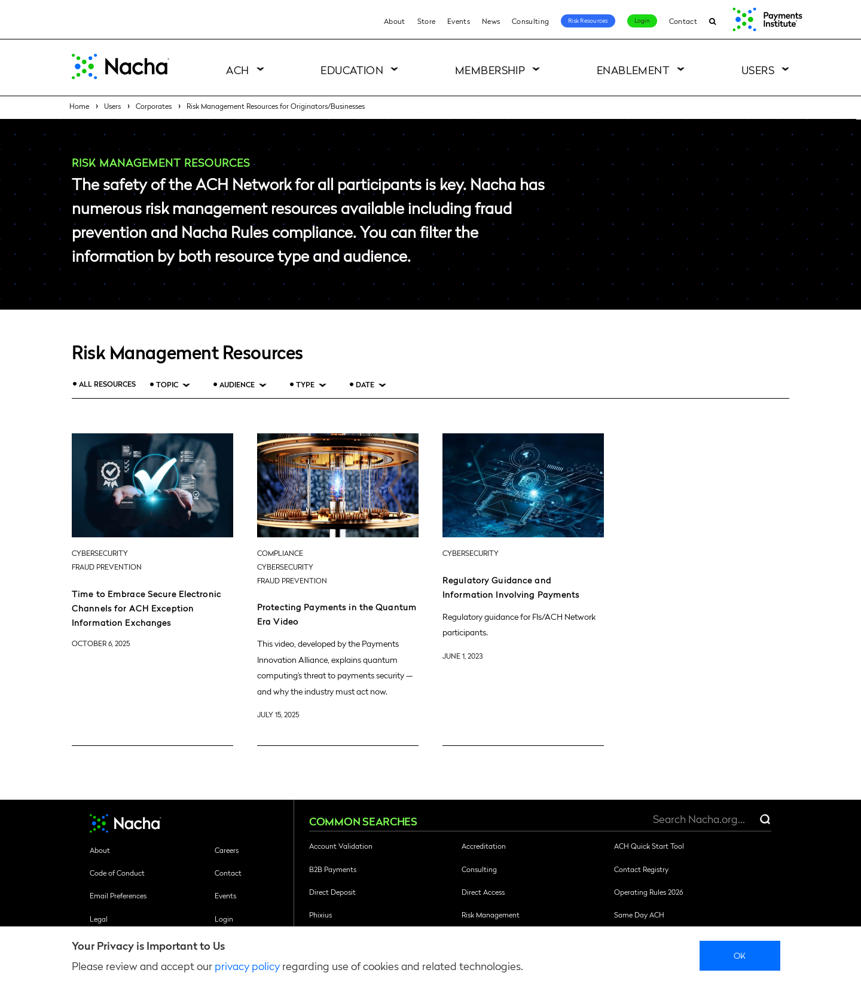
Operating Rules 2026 (648, 892)
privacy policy (247, 965)
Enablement (633, 70)
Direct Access (483, 892)
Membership (490, 70)
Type (305, 384)
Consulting (530, 21)
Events (458, 21)
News (491, 21)
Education (351, 70)
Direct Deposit (332, 892)
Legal (99, 918)
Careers (227, 850)
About (394, 21)
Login (642, 20)
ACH (237, 70)
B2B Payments (332, 869)
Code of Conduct (117, 872)
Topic (167, 384)
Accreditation (484, 846)
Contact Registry (641, 869)
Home (79, 106)
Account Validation (341, 846)
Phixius (320, 914)
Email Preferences (118, 895)
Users (757, 70)
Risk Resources (588, 20)
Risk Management (491, 914)
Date (365, 384)
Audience (237, 384)
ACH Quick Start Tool (649, 846)
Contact (683, 21)
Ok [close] (740, 955)
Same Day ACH (639, 914)
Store (426, 21)
